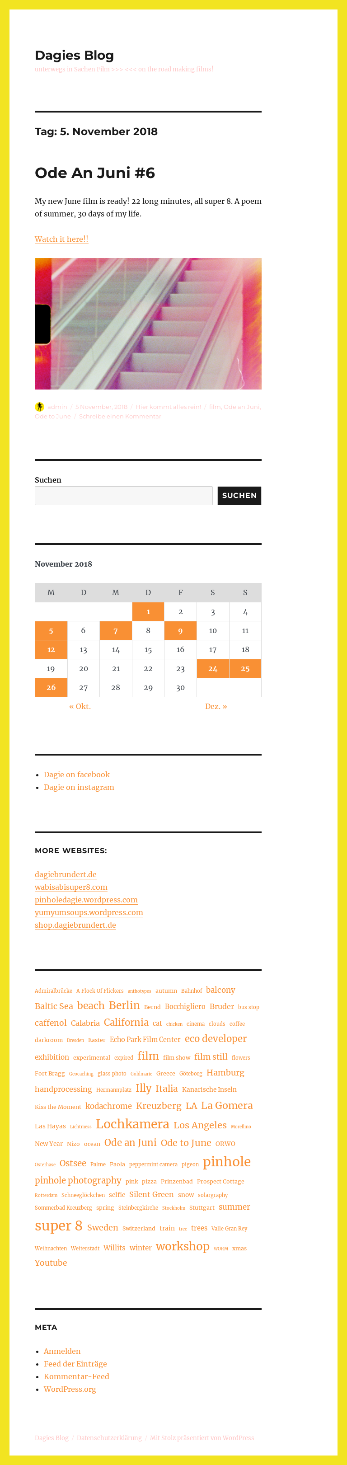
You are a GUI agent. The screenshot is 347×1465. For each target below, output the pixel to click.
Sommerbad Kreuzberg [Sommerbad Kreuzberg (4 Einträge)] (63, 1208)
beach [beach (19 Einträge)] (91, 1006)
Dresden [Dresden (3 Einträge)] (75, 1040)
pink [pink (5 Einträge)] (132, 1181)
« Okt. (80, 706)
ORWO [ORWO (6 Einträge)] (225, 1144)
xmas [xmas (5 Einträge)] (239, 1248)
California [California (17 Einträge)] (126, 1022)
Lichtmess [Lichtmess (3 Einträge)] (81, 1127)
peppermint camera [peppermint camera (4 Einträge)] (153, 1164)
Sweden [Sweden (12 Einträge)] (102, 1227)
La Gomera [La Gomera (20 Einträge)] (227, 1105)
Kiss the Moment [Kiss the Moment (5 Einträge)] (58, 1106)
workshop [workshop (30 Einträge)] (183, 1247)
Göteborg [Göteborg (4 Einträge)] (190, 1074)
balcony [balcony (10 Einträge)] (220, 990)
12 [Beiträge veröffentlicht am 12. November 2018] (51, 649)
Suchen (48, 479)
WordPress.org (70, 1389)
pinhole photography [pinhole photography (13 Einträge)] (78, 1180)
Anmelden (62, 1351)
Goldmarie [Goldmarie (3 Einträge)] (141, 1074)
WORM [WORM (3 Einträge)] (221, 1249)
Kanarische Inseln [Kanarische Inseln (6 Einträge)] (209, 1090)
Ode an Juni (242, 406)
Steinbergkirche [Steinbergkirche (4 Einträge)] (138, 1208)
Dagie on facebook (77, 774)
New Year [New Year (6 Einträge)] (49, 1144)
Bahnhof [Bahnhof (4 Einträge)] (191, 991)
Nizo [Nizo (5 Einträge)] (73, 1144)
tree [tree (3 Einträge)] (183, 1229)
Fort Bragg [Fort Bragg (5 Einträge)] (50, 1073)
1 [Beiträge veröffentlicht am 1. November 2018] (148, 611)
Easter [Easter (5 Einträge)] (97, 1040)
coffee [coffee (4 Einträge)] (237, 1024)
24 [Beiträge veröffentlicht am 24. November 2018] (213, 668)
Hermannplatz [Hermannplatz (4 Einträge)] (113, 1090)
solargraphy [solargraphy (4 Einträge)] (213, 1195)
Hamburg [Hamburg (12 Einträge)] (225, 1072)
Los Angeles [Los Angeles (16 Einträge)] (200, 1125)
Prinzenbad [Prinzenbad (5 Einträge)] (177, 1181)
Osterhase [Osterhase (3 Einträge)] (45, 1165)
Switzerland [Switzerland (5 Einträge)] (138, 1228)
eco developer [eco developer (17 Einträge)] (216, 1039)
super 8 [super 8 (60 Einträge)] (59, 1225)
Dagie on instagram (79, 787)
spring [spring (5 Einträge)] (105, 1207)
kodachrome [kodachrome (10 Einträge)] (108, 1106)
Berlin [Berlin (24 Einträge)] (124, 1005)
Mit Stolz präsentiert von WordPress (202, 1438)
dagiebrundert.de (66, 874)
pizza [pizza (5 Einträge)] (149, 1181)
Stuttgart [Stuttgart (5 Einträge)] (202, 1207)
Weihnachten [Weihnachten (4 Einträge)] (51, 1248)
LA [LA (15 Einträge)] (191, 1105)
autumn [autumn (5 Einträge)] (166, 990)
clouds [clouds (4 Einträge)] (217, 1024)
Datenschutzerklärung (109, 1438)
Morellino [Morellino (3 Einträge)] (241, 1127)
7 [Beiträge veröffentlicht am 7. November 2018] (115, 630)
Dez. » (216, 706)
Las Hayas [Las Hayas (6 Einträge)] (50, 1126)
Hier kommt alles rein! (168, 406)
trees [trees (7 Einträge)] (199, 1228)
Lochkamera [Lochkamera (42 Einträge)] (132, 1124)
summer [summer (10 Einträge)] (234, 1207)
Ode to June (53, 416)
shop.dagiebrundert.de (75, 925)
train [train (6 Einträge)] (167, 1228)
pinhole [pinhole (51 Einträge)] (227, 1162)
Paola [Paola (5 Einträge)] (117, 1164)
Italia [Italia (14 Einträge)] (166, 1088)
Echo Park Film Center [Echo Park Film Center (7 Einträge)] (145, 1040)
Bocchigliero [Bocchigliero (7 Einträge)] (185, 1007)
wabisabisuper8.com (71, 887)
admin (57, 406)
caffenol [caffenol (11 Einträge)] (51, 1023)
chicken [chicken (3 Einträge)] (174, 1024)
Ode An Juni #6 (95, 173)
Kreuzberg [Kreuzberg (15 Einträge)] (159, 1105)
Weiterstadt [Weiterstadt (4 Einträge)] (85, 1248)
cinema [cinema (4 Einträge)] (196, 1024)
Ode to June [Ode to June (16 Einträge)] (186, 1142)
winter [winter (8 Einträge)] (141, 1248)
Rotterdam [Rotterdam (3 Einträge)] (46, 1195)
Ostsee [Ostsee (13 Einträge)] (73, 1163)
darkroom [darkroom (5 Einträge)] (49, 1040)
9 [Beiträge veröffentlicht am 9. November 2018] (180, 630)
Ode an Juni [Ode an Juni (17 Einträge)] (130, 1143)
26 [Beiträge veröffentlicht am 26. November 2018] (51, 687)
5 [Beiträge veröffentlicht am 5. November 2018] (51, 630)
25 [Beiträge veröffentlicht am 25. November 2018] (245, 668)
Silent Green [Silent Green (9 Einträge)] (151, 1194)
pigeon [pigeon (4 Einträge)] (190, 1164)
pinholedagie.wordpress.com (86, 899)
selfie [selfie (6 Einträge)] (117, 1195)
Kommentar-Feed (76, 1376)
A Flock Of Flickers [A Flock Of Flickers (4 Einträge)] (100, 991)
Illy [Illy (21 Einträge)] (143, 1088)
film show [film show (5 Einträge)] (176, 1057)
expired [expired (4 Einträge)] (123, 1058)
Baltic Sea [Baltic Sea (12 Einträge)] (54, 1006)
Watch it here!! (62, 239)
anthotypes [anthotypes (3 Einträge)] (139, 991)
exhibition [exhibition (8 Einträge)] (52, 1057)
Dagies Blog (74, 55)
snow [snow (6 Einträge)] (186, 1195)
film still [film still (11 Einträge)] (211, 1057)
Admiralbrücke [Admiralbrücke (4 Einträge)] (53, 991)
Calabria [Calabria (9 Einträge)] (85, 1023)
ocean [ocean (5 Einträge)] (92, 1144)
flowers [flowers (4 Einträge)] (241, 1058)
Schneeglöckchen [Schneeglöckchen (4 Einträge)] (83, 1195)
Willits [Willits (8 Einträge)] (114, 1248)
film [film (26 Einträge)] (148, 1055)
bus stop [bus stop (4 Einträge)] (248, 1007)
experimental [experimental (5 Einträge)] (91, 1057)
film (215, 406)
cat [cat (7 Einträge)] (157, 1023)
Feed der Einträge (75, 1363)
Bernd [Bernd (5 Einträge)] (152, 1007)
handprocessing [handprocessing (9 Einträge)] (63, 1089)
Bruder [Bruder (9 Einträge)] (222, 1006)
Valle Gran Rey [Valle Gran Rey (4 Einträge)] (229, 1229)
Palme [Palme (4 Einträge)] (98, 1164)
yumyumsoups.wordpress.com (89, 912)
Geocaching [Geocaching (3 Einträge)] (81, 1074)
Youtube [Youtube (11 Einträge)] (51, 1263)
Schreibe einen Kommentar (120, 416)
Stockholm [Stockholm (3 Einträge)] (173, 1208)
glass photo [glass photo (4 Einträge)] (112, 1074)
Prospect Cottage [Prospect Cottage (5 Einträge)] (220, 1181)
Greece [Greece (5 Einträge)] (165, 1073)
